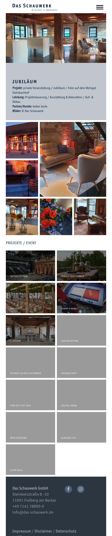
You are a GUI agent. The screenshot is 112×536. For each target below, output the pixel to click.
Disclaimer (43, 531)
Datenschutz (66, 531)
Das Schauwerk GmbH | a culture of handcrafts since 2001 (35, 7)
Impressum (21, 531)
